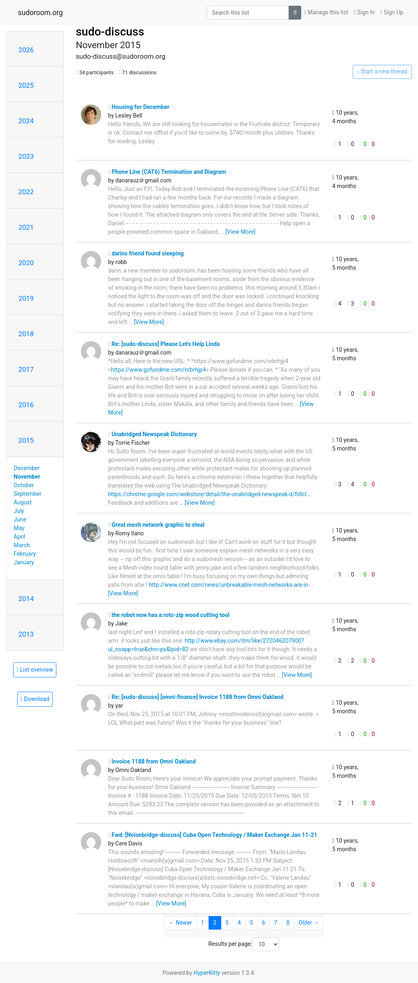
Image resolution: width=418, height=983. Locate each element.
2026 (26, 50)
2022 (26, 192)
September (28, 493)
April (20, 536)
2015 (26, 440)
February (25, 553)
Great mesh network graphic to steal (156, 524)
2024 (26, 121)
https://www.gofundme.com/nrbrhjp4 (158, 369)
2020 (26, 263)
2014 (26, 599)
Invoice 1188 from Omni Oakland (152, 761)
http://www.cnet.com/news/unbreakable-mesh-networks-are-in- (229, 584)
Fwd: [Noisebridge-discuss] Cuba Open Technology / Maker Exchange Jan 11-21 (212, 835)
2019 (26, 298)
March (22, 545)
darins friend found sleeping (146, 253)
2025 (26, 85)
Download (34, 699)
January (24, 562)
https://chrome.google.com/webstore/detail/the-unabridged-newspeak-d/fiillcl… (209, 494)
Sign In (364, 12)
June (20, 519)
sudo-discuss (110, 31)
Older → (308, 922)
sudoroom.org (40, 13)
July (19, 511)
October (24, 485)
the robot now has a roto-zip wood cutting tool (169, 615)
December (27, 468)
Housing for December (138, 107)
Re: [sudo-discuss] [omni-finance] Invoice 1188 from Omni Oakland (196, 697)
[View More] (240, 232)
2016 (26, 405)
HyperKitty (206, 973)
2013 (26, 634)
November (27, 476)
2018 (26, 334)
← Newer (180, 922)
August (23, 502)
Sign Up (391, 12)
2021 (26, 227)
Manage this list (326, 12)
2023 (26, 156)
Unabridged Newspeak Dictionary (152, 434)
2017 (26, 369)
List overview (34, 669)
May (19, 528)
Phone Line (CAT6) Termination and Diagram (167, 172)
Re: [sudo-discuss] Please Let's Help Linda (164, 344)
